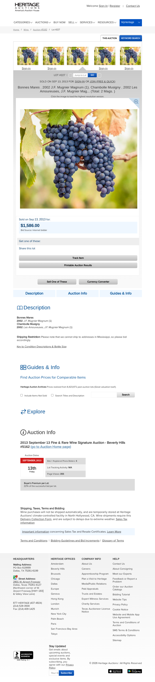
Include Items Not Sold (33, 395)
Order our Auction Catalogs (123, 588)
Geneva (55, 593)
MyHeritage (127, 22)
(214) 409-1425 (26, 609)
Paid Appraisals (90, 588)
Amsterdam (57, 563)
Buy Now (60, 22)
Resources (106, 22)
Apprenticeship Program (95, 573)
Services (86, 22)
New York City (58, 613)
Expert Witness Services (95, 598)
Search (126, 394)
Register (115, 6)
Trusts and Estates (92, 593)
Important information (35, 531)
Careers (86, 568)
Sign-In (103, 6)
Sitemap (117, 640)
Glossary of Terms (113, 540)
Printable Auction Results (78, 265)
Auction (109, 38)
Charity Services (91, 603)
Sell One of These (57, 281)
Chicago (55, 578)
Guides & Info (120, 293)
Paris (53, 623)
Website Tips (120, 599)
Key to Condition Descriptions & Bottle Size (42, 346)
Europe (55, 588)
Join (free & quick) (102, 81)
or (125, 578)
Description (34, 293)
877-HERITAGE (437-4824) (27, 602)
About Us (87, 563)
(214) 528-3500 (21, 605)
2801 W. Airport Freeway (26, 581)
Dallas (54, 583)
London (55, 603)
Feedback (118, 578)
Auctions (41, 22)
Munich (55, 608)
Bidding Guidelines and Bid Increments (75, 540)
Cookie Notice (120, 609)
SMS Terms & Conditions (126, 630)
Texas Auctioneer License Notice (96, 610)
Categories (22, 22)
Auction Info (77, 293)
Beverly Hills (58, 568)
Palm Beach (57, 618)
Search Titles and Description (67, 395)
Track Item (78, 258)
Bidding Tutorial (121, 594)
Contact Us (133, 6)
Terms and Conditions (33, 540)
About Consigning (122, 568)
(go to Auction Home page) (51, 447)
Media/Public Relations (94, 583)
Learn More (114, 531)
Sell (71, 22)
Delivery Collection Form (35, 519)
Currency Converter (98, 281)
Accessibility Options (124, 635)
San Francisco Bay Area (64, 628)
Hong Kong (57, 598)
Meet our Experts (122, 573)
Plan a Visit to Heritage (94, 578)
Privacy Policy (120, 604)
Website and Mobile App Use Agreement (126, 616)
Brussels (56, 573)
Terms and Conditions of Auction (126, 624)
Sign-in (26, 68)
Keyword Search (130, 38)
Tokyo (54, 633)
